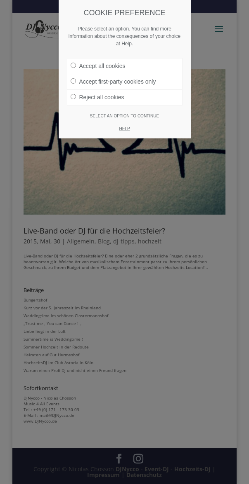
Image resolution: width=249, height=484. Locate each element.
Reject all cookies (97, 97)
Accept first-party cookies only (113, 81)
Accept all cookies (98, 66)
